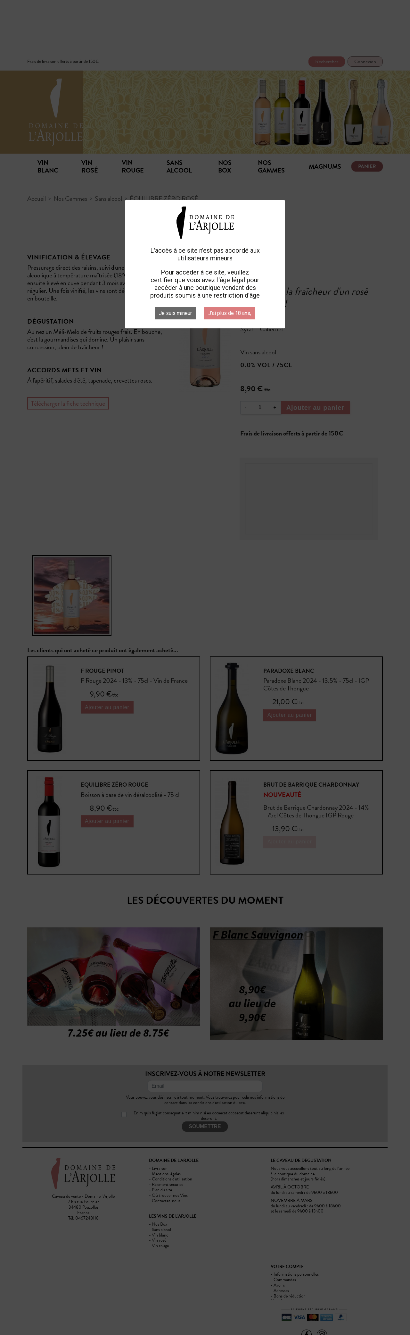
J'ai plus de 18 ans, (229, 313)
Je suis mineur (175, 313)
